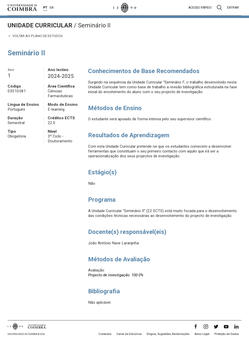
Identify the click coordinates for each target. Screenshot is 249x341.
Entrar (233, 7)
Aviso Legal (201, 334)
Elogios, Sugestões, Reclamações (168, 334)
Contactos (104, 334)
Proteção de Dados (226, 334)
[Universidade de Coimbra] (22, 7)
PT (45, 7)
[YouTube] (226, 326)
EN (52, 7)
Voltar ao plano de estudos (35, 36)
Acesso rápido (200, 7)
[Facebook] (196, 326)
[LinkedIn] (236, 326)
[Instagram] (206, 326)
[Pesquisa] (219, 7)
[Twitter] (216, 326)
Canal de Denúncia (129, 334)
